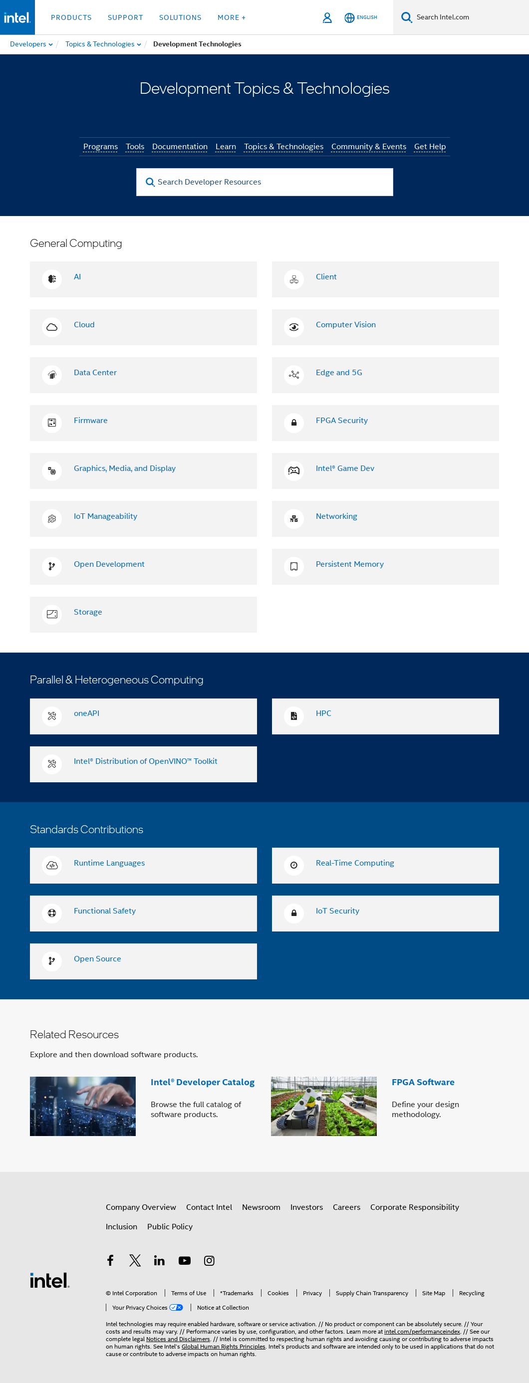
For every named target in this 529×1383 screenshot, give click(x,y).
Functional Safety (105, 911)
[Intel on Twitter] (135, 1262)
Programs (100, 147)
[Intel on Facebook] (110, 1262)
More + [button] (232, 17)
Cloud (84, 325)
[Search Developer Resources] (264, 182)
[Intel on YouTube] (184, 1262)
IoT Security (337, 911)
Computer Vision (346, 325)
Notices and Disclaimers (178, 1339)
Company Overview (141, 1207)
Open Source (97, 959)
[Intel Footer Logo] (50, 1280)
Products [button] (71, 17)
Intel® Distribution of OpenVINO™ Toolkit (146, 761)
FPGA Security (342, 421)
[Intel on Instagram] (209, 1262)
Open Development (109, 564)
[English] (361, 17)
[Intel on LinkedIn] (159, 1262)
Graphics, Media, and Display (125, 468)
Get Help (430, 147)
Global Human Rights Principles (223, 1346)
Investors (306, 1207)
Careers (346, 1207)
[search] (151, 182)
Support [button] (125, 17)
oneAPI (86, 713)
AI (77, 277)
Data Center (95, 373)
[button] (264, 1085)
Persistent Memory (350, 564)
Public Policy (170, 1227)
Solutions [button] (180, 17)
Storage (88, 612)
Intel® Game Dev (345, 468)
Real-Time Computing (355, 863)
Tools (135, 147)
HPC (323, 713)
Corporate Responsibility (414, 1207)
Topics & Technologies (283, 147)
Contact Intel (209, 1207)
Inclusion (121, 1227)
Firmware (91, 421)
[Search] (407, 17)
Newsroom (261, 1207)
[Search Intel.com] (471, 17)
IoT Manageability (105, 516)
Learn (226, 147)
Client (326, 277)
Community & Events (368, 147)
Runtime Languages (109, 863)
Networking (336, 516)
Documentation (180, 147)
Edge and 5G (339, 373)
